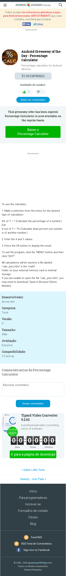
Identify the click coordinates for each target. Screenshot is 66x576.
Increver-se (33, 504)
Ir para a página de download (33, 454)
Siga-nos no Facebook (36, 550)
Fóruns (33, 517)
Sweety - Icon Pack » (33, 479)
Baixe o (33, 132)
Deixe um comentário (33, 99)
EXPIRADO (33, 76)
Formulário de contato (33, 511)
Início (33, 491)
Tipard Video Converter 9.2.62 (39, 417)
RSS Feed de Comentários (36, 543)
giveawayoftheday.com (40, 562)
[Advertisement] (33, 40)
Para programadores (33, 498)
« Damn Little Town (33, 470)
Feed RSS (36, 537)
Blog (33, 524)
